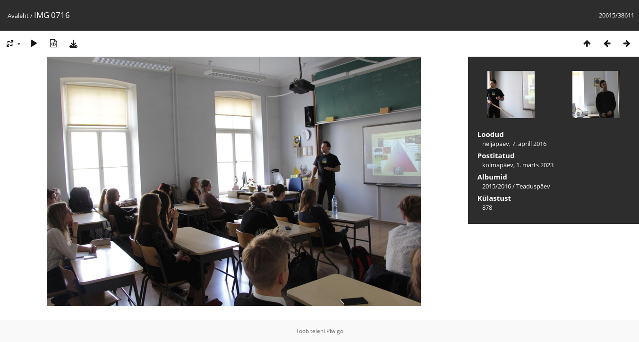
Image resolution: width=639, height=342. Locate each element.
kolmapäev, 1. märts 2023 (518, 165)
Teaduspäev (533, 186)
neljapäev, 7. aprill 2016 (514, 143)
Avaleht (18, 15)
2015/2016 (496, 186)
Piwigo (334, 331)
